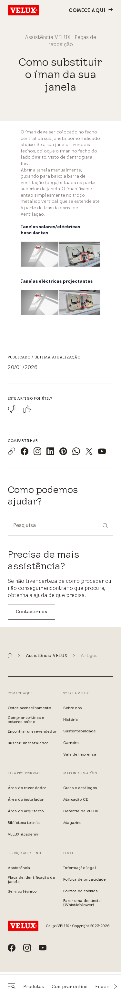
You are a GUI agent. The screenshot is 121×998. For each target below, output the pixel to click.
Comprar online (69, 986)
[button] (115, 986)
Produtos (33, 986)
